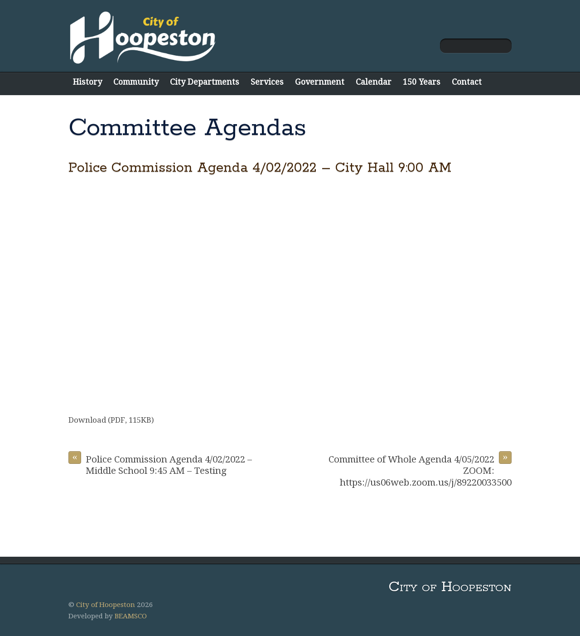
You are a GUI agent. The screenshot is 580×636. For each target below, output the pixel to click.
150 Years (421, 82)
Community (136, 82)
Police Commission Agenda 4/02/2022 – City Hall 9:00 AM (259, 168)
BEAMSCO (131, 616)
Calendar (374, 82)
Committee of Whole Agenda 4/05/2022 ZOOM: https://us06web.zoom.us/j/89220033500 (420, 469)
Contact (467, 82)
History (87, 82)
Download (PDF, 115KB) (111, 419)
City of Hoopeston (105, 605)
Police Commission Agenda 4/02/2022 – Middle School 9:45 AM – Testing (160, 463)
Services (267, 82)
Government (319, 82)
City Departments (204, 82)
